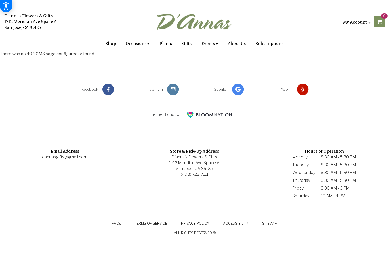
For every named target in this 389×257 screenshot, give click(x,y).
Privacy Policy (195, 223)
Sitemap (269, 223)
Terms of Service (151, 223)
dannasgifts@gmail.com (64, 156)
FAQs (116, 223)
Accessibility (235, 223)
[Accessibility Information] (6, 6)
